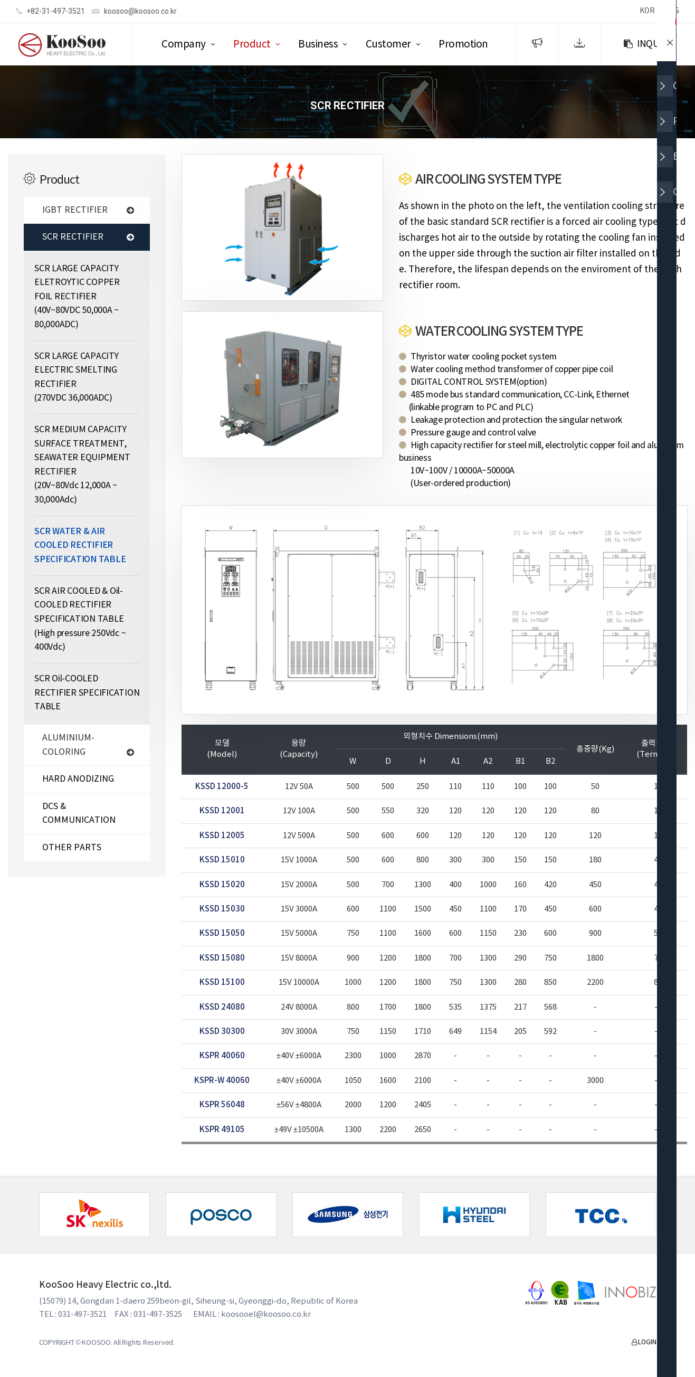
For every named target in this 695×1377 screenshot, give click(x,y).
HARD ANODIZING (78, 780)
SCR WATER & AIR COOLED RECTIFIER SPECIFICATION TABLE (80, 547)
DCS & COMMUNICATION (79, 815)
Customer (388, 44)
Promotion (463, 44)
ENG (671, 11)
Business (318, 44)
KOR (647, 11)
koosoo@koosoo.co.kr (134, 11)
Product (252, 44)
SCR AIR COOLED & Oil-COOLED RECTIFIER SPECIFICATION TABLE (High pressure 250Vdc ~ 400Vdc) (80, 620)
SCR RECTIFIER (88, 238)
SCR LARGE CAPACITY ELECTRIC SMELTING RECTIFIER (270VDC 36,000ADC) (76, 379)
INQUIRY (647, 44)
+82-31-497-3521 (50, 11)
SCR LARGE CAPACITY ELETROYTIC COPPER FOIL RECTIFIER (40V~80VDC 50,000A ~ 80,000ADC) (77, 298)
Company (183, 44)
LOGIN (644, 1344)
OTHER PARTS (71, 849)
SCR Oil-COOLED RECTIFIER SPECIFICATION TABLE (86, 694)
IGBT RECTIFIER (88, 211)
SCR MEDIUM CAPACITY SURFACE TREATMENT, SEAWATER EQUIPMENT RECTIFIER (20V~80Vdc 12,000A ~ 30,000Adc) (82, 466)
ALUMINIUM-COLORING (88, 746)
